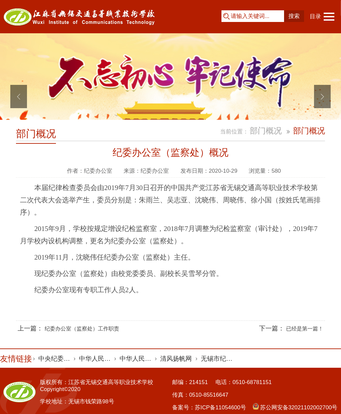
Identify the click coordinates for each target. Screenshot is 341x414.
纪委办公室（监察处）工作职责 (82, 328)
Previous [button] (18, 96)
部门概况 (36, 133)
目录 (315, 16)
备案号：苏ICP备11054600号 (209, 407)
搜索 (294, 16)
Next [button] (322, 96)
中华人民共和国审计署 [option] (97, 358)
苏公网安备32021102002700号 (299, 407)
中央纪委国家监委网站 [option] (56, 358)
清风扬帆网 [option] (176, 358)
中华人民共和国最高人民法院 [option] (137, 358)
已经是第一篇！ (304, 328)
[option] (170, 96)
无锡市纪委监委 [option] (218, 358)
